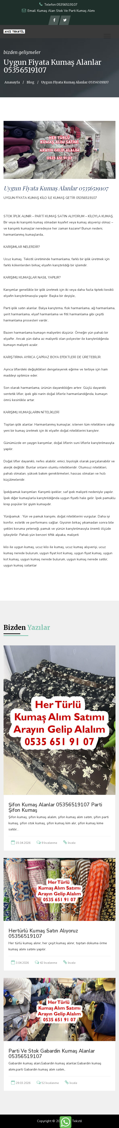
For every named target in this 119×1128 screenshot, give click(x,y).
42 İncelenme (48, 963)
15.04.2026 (23, 843)
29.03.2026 (23, 1083)
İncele (71, 843)
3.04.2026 (22, 963)
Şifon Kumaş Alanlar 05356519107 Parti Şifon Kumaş (55, 807)
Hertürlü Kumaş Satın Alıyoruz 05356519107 (43, 933)
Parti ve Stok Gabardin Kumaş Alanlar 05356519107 (51, 1054)
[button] (107, 36)
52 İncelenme (50, 1083)
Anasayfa (12, 82)
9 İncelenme (49, 843)
